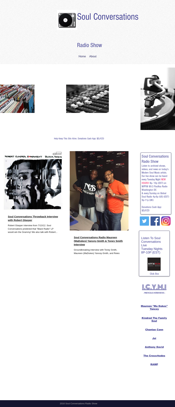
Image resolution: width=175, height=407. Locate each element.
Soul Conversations (107, 16)
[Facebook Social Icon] (155, 221)
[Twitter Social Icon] (144, 221)
